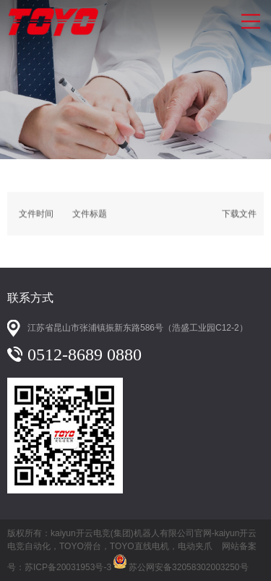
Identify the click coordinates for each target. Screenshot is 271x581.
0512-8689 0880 (84, 354)
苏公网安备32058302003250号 (179, 560)
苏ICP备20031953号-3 (68, 567)
